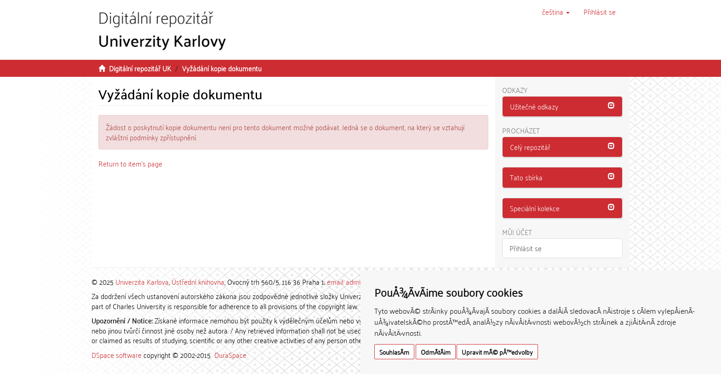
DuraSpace (230, 354)
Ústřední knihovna (198, 281)
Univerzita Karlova (142, 281)
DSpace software (117, 354)
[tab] (563, 107)
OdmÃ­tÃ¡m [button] (436, 351)
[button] (556, 11)
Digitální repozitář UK (140, 68)
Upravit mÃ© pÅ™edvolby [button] (497, 351)
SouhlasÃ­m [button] (394, 351)
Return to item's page (130, 163)
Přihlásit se (525, 248)
